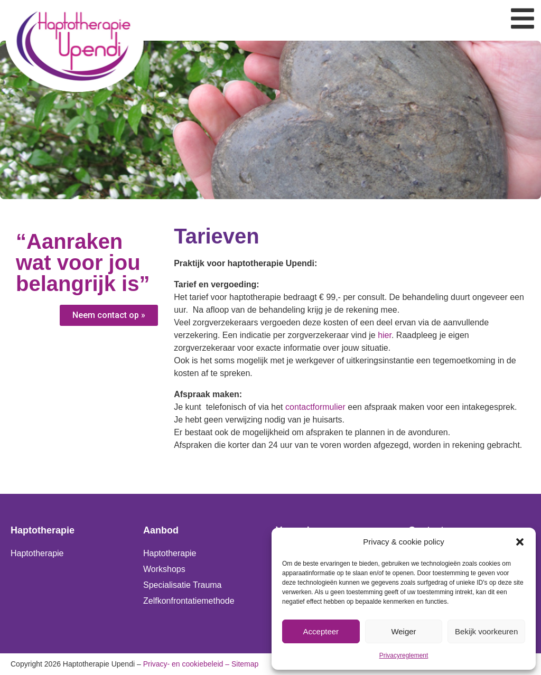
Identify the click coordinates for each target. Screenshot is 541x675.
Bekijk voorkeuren (486, 631)
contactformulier (315, 406)
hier (384, 335)
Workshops (164, 569)
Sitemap (244, 664)
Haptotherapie (37, 553)
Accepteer (321, 631)
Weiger (403, 631)
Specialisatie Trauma (182, 584)
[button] (520, 542)
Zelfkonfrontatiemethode (189, 600)
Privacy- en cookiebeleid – (186, 664)
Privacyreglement (403, 655)
